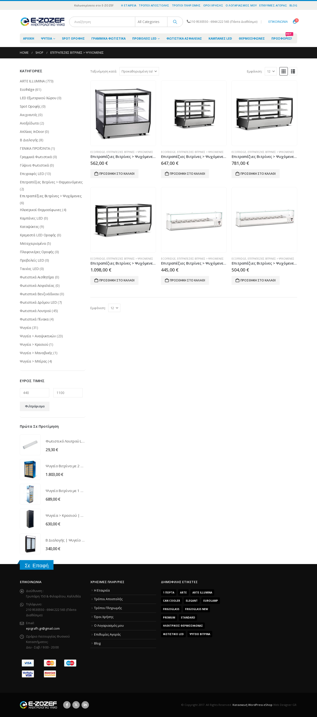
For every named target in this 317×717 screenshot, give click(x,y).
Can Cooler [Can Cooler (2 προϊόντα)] (171, 600)
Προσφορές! (282, 37)
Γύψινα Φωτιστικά (34, 165)
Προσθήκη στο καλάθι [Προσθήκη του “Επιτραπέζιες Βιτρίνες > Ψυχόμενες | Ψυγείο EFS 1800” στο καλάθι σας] (187, 280)
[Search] (175, 22)
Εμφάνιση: (254, 71)
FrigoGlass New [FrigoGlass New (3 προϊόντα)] (196, 609)
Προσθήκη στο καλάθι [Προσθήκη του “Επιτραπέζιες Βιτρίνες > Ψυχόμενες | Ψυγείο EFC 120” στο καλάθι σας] (116, 174)
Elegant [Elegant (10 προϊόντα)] (192, 600)
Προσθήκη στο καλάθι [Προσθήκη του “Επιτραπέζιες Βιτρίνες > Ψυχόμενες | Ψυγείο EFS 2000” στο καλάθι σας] (258, 280)
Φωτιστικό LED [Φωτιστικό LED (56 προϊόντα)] (173, 634)
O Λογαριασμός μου (241, 5)
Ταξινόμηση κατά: (103, 71)
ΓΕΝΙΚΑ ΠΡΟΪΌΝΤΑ (35, 148)
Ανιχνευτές (28, 114)
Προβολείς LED (144, 38)
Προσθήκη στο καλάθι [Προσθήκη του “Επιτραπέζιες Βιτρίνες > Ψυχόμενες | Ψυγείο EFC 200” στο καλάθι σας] (258, 174)
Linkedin (85, 705)
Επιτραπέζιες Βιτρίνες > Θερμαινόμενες (51, 182)
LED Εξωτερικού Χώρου (38, 98)
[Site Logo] (42, 22)
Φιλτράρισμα (35, 406)
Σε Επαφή (37, 565)
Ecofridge (97, 152)
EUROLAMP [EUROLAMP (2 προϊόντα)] (210, 600)
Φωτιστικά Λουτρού (35, 310)
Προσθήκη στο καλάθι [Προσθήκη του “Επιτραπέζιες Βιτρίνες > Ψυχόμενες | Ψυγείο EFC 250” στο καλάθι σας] (116, 280)
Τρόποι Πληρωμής (186, 5)
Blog (293, 5)
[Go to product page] (123, 113)
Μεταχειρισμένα (33, 243)
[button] (283, 71)
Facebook (67, 705)
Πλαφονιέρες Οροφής (37, 251)
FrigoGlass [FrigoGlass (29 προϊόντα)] (171, 609)
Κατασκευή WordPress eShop (252, 705)
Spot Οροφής (73, 38)
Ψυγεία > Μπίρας (33, 361)
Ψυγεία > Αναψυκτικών (38, 336)
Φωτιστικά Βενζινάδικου (39, 294)
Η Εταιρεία (128, 5)
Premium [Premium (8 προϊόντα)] (169, 617)
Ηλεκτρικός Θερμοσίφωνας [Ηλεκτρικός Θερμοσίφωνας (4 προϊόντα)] (183, 625)
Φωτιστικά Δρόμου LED (38, 302)
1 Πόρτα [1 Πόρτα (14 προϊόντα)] (168, 592)
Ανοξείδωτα (29, 123)
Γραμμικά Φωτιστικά (108, 38)
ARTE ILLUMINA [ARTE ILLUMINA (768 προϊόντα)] (202, 592)
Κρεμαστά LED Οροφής (38, 235)
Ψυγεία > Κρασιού (34, 344)
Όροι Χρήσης (213, 5)
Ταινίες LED (29, 268)
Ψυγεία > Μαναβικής (36, 352)
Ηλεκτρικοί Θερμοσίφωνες (40, 209)
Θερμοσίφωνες (252, 38)
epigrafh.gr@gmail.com (43, 628)
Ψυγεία (46, 38)
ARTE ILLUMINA (32, 81)
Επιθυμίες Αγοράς (273, 5)
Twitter (76, 705)
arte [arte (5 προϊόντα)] (183, 592)
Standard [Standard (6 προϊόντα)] (188, 617)
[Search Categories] (151, 22)
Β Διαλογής (29, 140)
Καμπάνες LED (220, 38)
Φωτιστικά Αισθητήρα (37, 277)
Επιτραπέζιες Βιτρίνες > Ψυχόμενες (129, 152)
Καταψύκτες (29, 226)
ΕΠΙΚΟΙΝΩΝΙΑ (278, 22)
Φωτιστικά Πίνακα (34, 319)
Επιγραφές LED (32, 173)
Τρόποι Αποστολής (154, 5)
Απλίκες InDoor (32, 131)
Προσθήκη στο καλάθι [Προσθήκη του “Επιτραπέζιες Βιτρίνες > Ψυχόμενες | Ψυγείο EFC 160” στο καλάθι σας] (187, 174)
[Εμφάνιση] (271, 71)
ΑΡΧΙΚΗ (28, 38)
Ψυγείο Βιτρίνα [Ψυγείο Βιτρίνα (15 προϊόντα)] (199, 634)
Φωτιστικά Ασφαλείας (184, 38)
